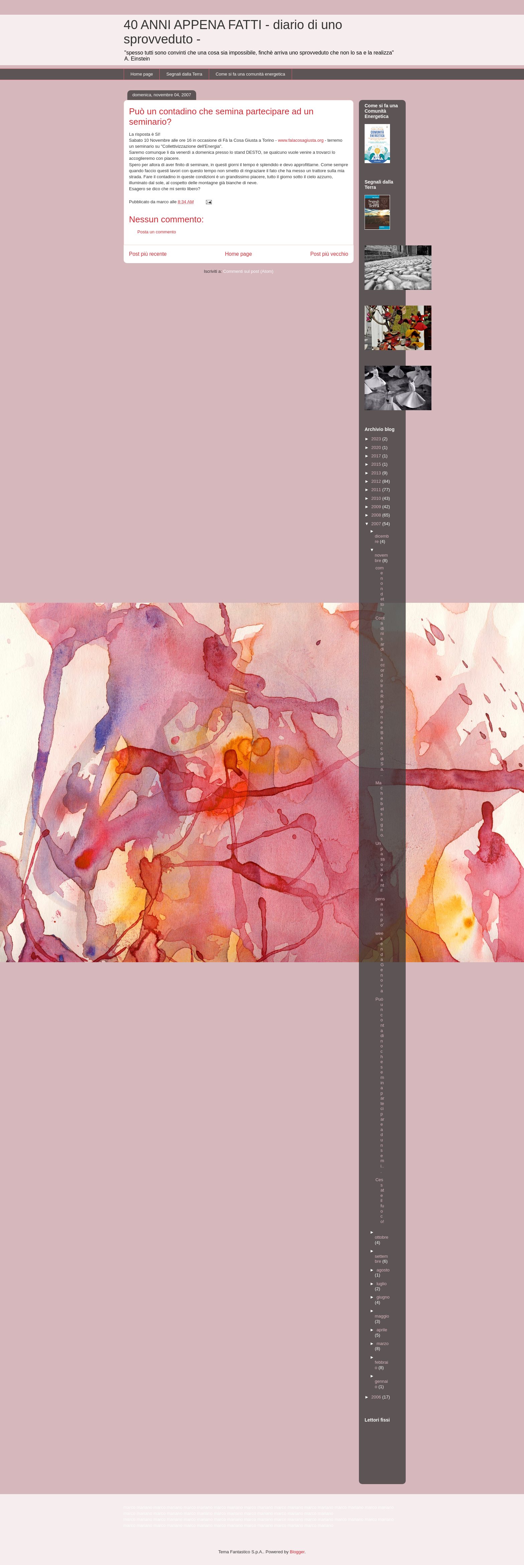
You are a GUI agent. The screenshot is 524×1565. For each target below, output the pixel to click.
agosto (383, 1269)
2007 (376, 523)
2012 (376, 481)
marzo (383, 1343)
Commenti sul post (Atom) (248, 271)
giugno (383, 1297)
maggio (382, 1316)
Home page (142, 74)
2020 (376, 447)
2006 (376, 1397)
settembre (381, 1259)
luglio (382, 1283)
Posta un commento (156, 231)
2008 (376, 515)
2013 (376, 472)
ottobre (381, 1237)
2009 (376, 506)
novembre (381, 558)
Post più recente (148, 254)
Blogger (297, 1551)
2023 (376, 438)
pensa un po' (380, 911)
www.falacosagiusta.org (301, 140)
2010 (376, 498)
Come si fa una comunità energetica (250, 74)
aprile (382, 1329)
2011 (376, 489)
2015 (376, 464)
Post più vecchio (329, 254)
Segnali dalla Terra (184, 74)
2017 (376, 455)
